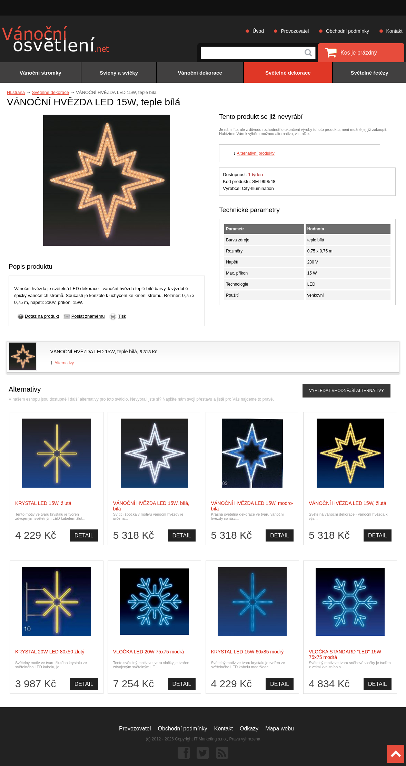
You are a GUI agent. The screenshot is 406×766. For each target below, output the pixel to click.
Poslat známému (88, 316)
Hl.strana (16, 92)
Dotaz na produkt (42, 316)
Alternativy (64, 363)
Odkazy (249, 728)
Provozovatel (295, 31)
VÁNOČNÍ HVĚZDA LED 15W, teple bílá (93, 351)
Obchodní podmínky (347, 31)
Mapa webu (279, 728)
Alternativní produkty (255, 153)
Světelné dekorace (50, 92)
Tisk (122, 316)
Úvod (258, 31)
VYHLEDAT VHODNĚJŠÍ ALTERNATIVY (346, 390)
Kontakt (394, 31)
